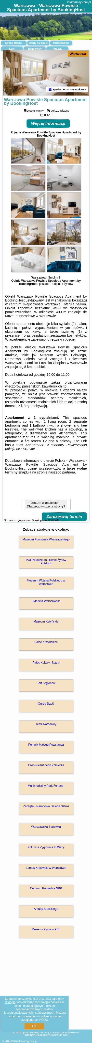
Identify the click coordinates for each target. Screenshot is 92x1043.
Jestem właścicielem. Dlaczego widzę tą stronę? (46, 504)
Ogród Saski (46, 703)
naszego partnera (61, 472)
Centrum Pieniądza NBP (46, 888)
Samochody (35, 48)
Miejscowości (61, 43)
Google (10, 1002)
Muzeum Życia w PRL (46, 929)
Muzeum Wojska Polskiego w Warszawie (46, 582)
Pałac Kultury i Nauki (46, 662)
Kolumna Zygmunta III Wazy (45, 847)
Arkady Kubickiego (46, 909)
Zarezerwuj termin (64, 516)
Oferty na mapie (38, 43)
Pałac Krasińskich (46, 642)
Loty (11, 48)
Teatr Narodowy (46, 724)
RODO (43, 1019)
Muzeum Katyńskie (46, 621)
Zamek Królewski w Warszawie (46, 868)
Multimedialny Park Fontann (46, 785)
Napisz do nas (58, 1034)
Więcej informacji (48, 123)
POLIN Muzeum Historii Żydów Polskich (46, 561)
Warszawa (78, 54)
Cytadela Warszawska (45, 601)
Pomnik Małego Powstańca (46, 744)
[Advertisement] (46, 991)
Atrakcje (57, 48)
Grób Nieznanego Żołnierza (46, 765)
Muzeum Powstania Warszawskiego (46, 539)
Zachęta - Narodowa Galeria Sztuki (46, 806)
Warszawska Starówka (46, 826)
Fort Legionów (46, 683)
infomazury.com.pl (79, 2)
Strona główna (13, 43)
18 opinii (55, 284)
